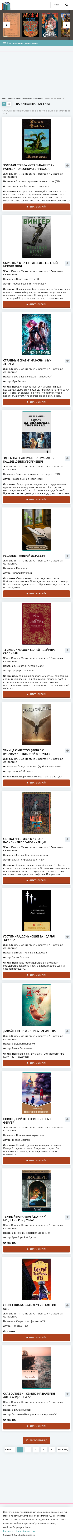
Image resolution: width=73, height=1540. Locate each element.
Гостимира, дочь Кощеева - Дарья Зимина (29, 938)
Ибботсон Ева (20, 1325)
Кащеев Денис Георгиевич (27, 478)
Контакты (8, 1531)
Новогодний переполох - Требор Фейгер (27, 1120)
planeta (9, 6)
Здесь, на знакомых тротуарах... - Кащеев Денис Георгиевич (28, 459)
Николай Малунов (23, 770)
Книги (15, 173)
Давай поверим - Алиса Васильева (29, 1031)
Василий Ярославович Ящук (28, 859)
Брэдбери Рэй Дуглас (24, 1237)
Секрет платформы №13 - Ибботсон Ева (29, 1306)
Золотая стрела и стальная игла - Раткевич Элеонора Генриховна (28, 166)
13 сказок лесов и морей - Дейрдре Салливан (29, 651)
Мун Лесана (19, 381)
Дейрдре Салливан (23, 670)
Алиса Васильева (22, 1048)
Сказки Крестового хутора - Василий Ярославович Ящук (24, 840)
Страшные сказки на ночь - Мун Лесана (27, 362)
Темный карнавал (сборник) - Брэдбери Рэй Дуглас (25, 1218)
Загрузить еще (36, 1440)
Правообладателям (25, 1531)
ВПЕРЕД (63, 1449)
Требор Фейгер (21, 1139)
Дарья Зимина (20, 957)
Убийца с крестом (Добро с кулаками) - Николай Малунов (26, 752)
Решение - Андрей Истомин (24, 555)
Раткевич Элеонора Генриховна (30, 185)
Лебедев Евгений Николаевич (29, 283)
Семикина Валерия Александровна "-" (34, 1414)
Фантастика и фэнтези (34, 173)
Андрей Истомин (22, 572)
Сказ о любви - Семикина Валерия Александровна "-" (29, 1395)
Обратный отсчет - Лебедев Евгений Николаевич (30, 264)
